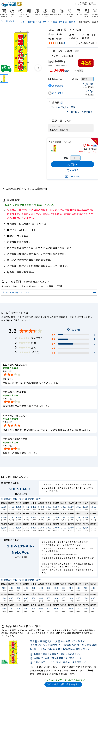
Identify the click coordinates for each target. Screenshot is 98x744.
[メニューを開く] (95, 4)
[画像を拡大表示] (38, 68)
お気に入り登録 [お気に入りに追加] (86, 43)
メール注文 (72, 176)
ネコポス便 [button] (58, 93)
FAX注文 (72, 170)
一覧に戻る (9, 20)
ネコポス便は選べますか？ (16, 292)
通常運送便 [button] (58, 85)
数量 (66, 158)
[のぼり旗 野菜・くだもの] (4, 78)
